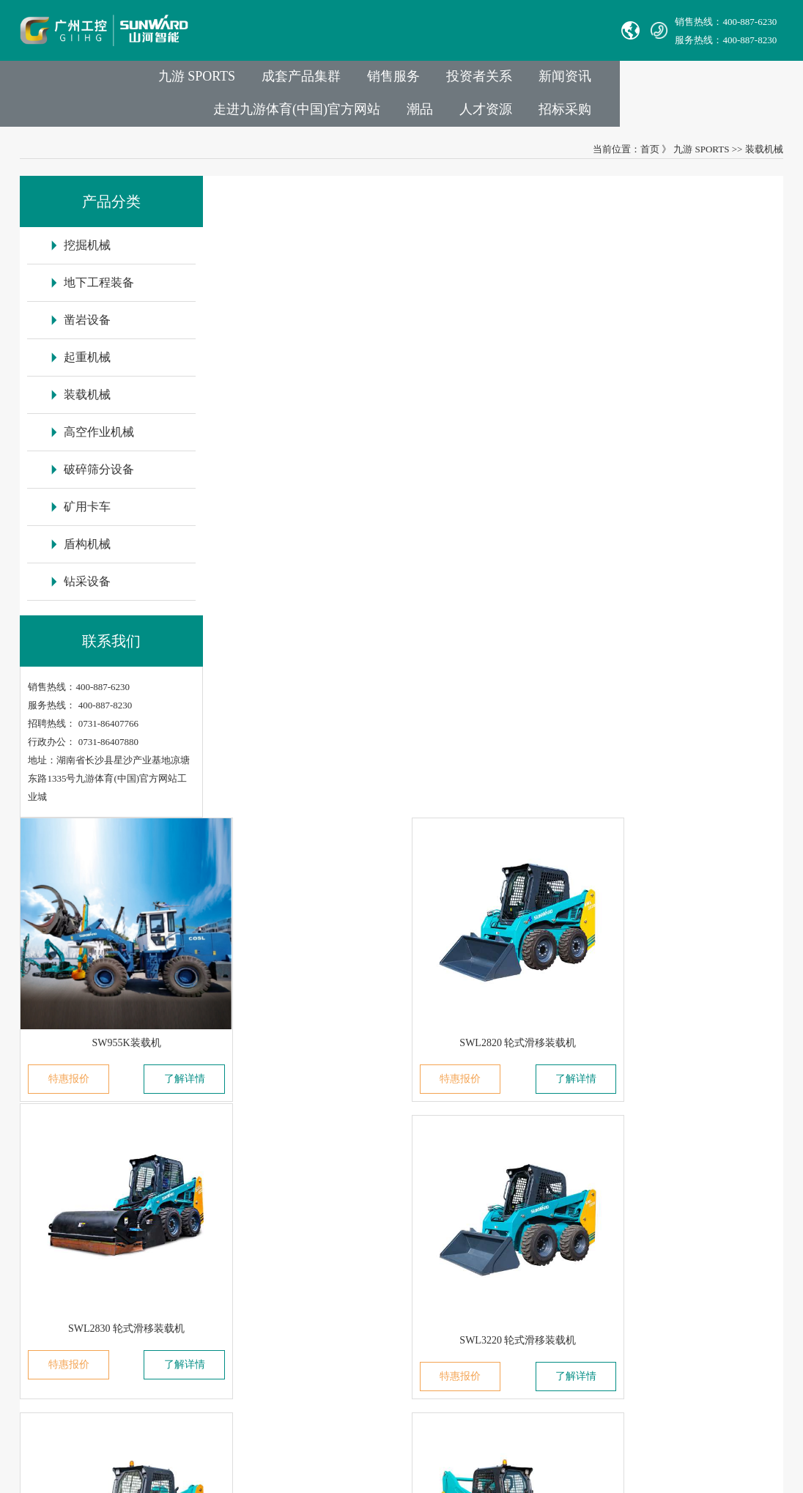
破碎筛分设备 (302, 1261)
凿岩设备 (293, 1179)
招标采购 (742, 114)
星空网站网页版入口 (404, 1474)
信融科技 (661, 1390)
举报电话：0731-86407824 (418, 1159)
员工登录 (433, 1323)
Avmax (40, 1261)
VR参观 (200, 1302)
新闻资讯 (490, 81)
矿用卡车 (293, 1282)
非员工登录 (482, 1323)
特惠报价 (259, 414)
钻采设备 (293, 1323)
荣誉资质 (203, 1282)
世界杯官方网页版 (601, 1474)
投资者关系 (401, 81)
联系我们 (387, 1095)
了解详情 (358, 414)
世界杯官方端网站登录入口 (152, 1474)
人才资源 (660, 114)
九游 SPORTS (109, 81)
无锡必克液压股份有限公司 (84, 1241)
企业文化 (203, 1241)
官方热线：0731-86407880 (418, 1138)
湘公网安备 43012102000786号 (408, 1391)
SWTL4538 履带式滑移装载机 (309, 914)
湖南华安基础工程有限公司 (84, 1179)
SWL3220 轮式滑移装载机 (309, 645)
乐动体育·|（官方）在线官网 (504, 1474)
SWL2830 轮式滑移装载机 (692, 377)
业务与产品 (303, 1095)
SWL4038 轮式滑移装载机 (692, 645)
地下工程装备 (302, 1159)
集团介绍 (203, 1138)
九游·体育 (18, 1486)
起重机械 (293, 1200)
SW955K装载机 (308, 377)
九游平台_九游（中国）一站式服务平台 (719, 1474)
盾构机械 (293, 1302)
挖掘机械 (293, 1138)
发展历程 (203, 1179)
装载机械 (764, 155)
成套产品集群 (217, 81)
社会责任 (203, 1261)
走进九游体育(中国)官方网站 (629, 81)
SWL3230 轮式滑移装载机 (501, 645)
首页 (649, 155)
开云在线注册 (332, 1474)
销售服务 (312, 81)
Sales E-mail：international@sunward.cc (443, 1179)
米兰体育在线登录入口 (256, 1474)
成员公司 (203, 1159)
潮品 (755, 81)
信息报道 (203, 1323)
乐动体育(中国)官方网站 (47, 1474)
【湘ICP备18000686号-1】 (535, 1390)
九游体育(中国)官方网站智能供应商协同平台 (458, 1343)
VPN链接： (389, 1323)
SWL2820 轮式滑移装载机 (501, 377)
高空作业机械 (302, 1241)
